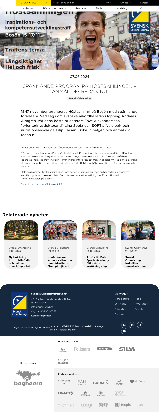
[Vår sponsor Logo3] (86, 405)
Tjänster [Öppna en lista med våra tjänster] (144, 3)
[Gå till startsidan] (12, 6)
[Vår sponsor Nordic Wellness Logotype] (119, 393)
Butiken (119, 314)
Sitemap (55, 326)
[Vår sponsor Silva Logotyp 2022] (127, 349)
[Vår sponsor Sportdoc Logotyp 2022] (85, 393)
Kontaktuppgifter (41, 315)
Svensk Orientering (79, 98)
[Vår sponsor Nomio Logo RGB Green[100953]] (66, 405)
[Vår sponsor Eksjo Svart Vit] (63, 361)
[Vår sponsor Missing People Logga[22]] (103, 405)
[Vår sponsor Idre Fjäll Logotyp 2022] (105, 349)
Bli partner (121, 309)
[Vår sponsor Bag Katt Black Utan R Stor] (28, 378)
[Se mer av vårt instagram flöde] (132, 325)
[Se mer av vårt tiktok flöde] (140, 325)
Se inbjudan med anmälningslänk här (42, 184)
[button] (33, 3)
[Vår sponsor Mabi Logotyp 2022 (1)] (81, 382)
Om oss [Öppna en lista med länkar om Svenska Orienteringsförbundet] (125, 3)
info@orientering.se (42, 307)
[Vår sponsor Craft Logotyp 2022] (66, 393)
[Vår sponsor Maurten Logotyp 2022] (119, 382)
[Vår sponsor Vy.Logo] (140, 405)
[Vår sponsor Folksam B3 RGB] (82, 349)
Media (138, 298)
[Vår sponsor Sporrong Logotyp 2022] (101, 393)
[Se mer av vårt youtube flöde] (124, 331)
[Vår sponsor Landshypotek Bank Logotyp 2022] (62, 349)
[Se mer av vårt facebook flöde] (124, 325)
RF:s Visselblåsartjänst (63, 329)
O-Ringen (120, 304)
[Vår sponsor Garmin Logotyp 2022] (101, 382)
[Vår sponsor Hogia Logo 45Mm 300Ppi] (123, 405)
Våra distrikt (122, 298)
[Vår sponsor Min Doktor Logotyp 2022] (138, 382)
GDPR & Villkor (71, 326)
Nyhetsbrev (141, 304)
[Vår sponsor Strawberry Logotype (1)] (64, 382)
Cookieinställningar (93, 326)
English (139, 309)
